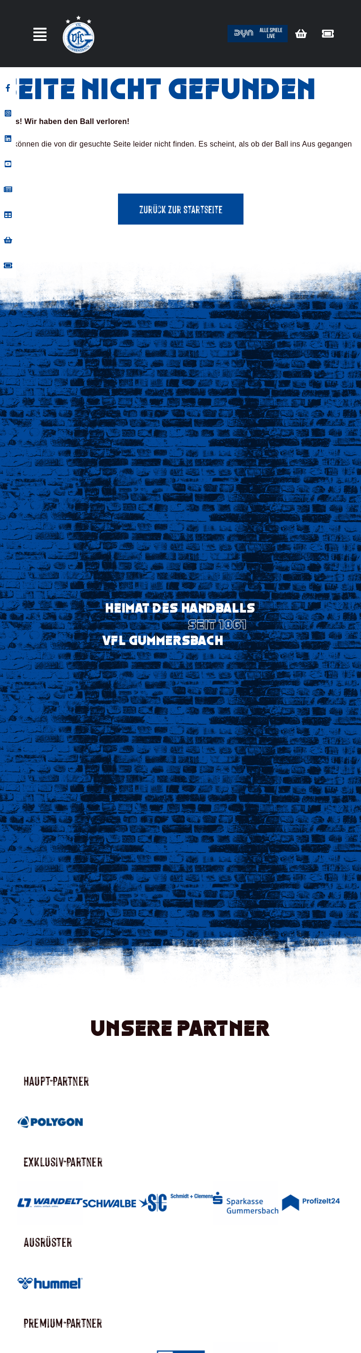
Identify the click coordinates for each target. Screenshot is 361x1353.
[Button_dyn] (258, 28)
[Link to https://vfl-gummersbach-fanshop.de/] (301, 34)
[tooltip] (8, 88)
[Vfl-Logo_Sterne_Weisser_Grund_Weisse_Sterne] (78, 16)
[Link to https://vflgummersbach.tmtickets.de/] (328, 34)
